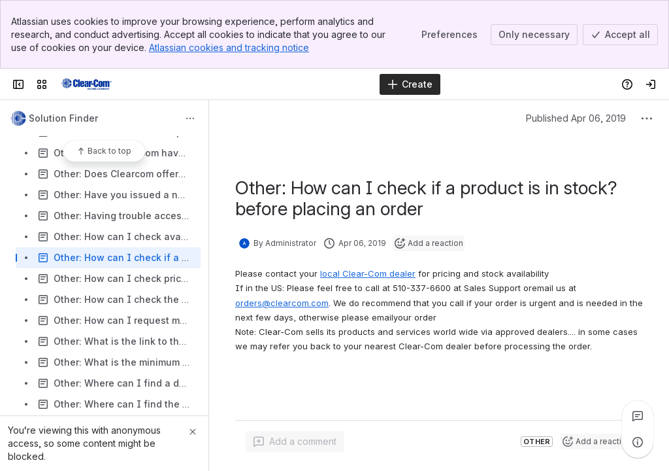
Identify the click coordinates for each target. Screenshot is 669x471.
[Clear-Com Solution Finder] (86, 84)
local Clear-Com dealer (368, 273)
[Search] (301, 84)
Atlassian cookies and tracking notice (229, 47)
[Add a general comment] (295, 441)
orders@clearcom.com (282, 303)
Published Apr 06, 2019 (576, 118)
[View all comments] (637, 416)
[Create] (410, 84)
